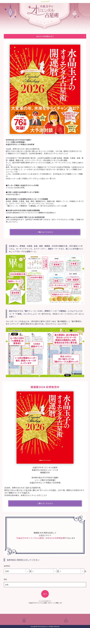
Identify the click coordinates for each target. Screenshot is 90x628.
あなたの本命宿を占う (45, 36)
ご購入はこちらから (45, 232)
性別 (5, 579)
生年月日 (7, 566)
